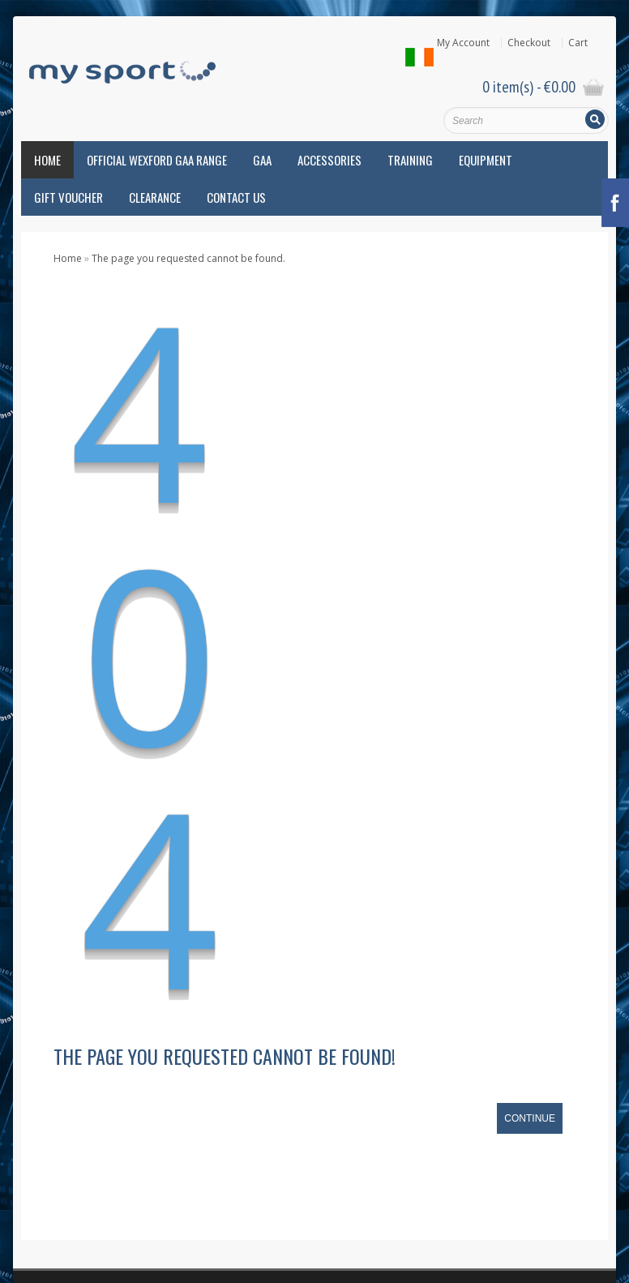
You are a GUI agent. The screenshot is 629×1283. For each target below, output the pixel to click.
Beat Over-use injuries (272, 839)
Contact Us (236, 197)
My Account (463, 43)
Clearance (155, 197)
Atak (31, 913)
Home (47, 160)
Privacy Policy (351, 1197)
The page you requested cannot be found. (188, 258)
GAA (262, 160)
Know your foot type (268, 918)
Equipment (485, 160)
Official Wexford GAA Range (157, 160)
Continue (529, 631)
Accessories (329, 160)
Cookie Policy (279, 1197)
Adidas (37, 845)
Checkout (528, 43)
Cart (578, 43)
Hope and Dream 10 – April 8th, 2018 (307, 896)
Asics (33, 879)
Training (410, 160)
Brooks (37, 948)
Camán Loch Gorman (69, 982)
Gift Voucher (68, 197)
